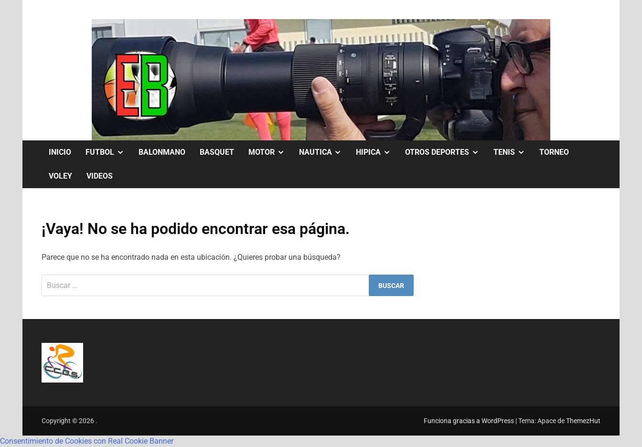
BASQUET (217, 152)
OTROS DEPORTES (445, 152)
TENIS (512, 152)
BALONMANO (162, 152)
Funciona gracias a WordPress (469, 421)
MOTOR (270, 152)
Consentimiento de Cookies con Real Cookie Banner (86, 441)
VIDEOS (99, 176)
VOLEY (60, 176)
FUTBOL (108, 152)
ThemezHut (583, 421)
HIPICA (377, 152)
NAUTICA (324, 152)
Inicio (60, 152)
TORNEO (554, 152)
